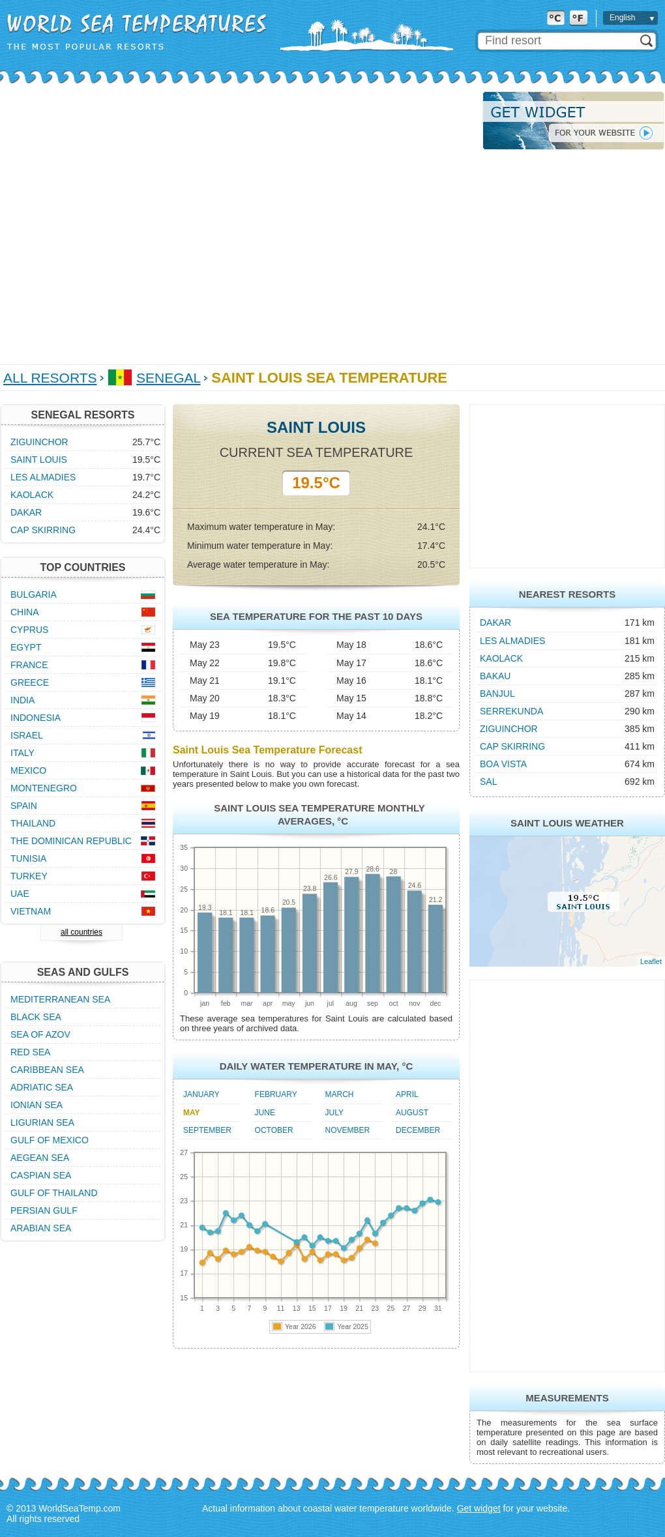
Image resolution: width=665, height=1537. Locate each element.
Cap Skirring (512, 746)
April (407, 1094)
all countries (81, 932)
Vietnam (30, 911)
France (29, 665)
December (418, 1130)
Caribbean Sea (47, 1069)
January (201, 1094)
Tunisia (28, 858)
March (339, 1094)
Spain (23, 805)
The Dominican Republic (71, 841)
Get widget (479, 1508)
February (276, 1094)
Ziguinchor (509, 729)
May (191, 1112)
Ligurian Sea (42, 1122)
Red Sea (30, 1052)
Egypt (25, 647)
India (22, 700)
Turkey (29, 876)
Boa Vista (503, 764)
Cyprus (29, 629)
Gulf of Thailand (54, 1193)
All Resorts (50, 377)
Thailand (32, 823)
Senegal (168, 377)
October (274, 1130)
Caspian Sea (40, 1175)
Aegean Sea (39, 1157)
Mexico (28, 770)
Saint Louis (38, 459)
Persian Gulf (44, 1210)
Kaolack (501, 658)
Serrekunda (511, 711)
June (265, 1112)
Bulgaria (33, 594)
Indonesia (35, 717)
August (412, 1112)
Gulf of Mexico (49, 1140)
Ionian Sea (36, 1105)
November (347, 1130)
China (24, 612)
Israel (26, 735)
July (334, 1112)
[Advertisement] (130, 221)
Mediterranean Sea (60, 999)
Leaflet (651, 961)
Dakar (495, 622)
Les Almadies (512, 641)
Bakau (495, 676)
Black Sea (35, 1017)
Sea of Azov (40, 1034)
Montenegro (43, 788)
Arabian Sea (40, 1228)
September (207, 1130)
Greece (29, 682)
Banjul (497, 693)
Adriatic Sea (41, 1087)
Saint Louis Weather (567, 822)
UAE (19, 893)
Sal (488, 781)
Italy (22, 753)
